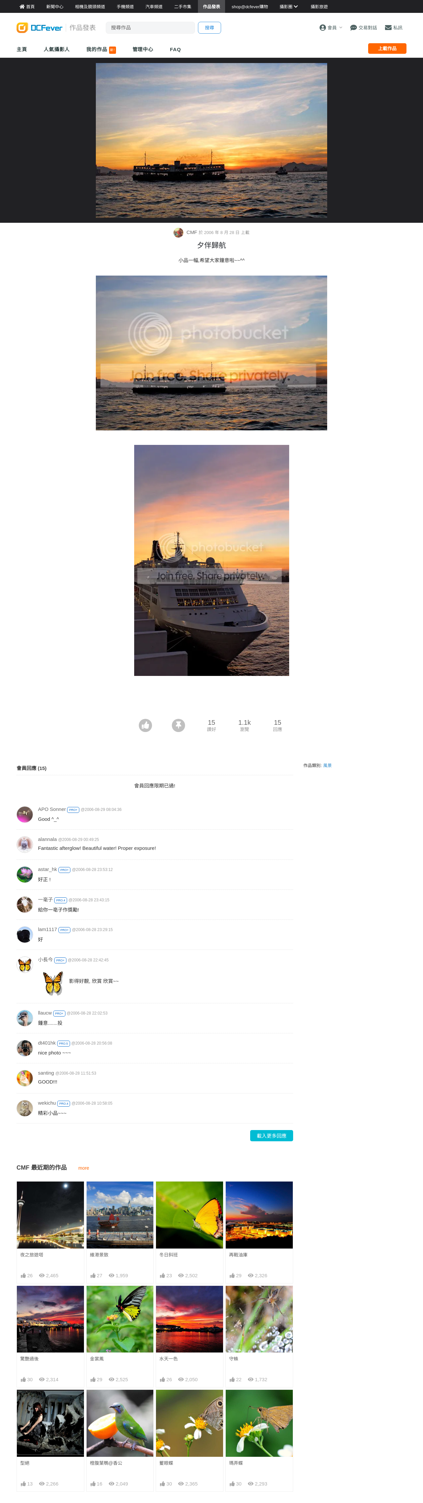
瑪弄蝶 (236, 1401)
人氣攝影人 (57, 49)
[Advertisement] (211, 701)
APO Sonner (52, 809)
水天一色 (168, 1358)
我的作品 (101, 50)
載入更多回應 (272, 1136)
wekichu (47, 1103)
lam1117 (47, 929)
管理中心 (143, 49)
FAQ (175, 49)
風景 (327, 765)
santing (46, 1073)
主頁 (22, 49)
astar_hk (47, 869)
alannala (47, 839)
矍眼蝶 (166, 1401)
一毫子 (45, 899)
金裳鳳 (97, 1358)
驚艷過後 (29, 1358)
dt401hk (47, 1043)
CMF (186, 232)
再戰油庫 (238, 1254)
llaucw (45, 1013)
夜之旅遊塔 (31, 1254)
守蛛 (233, 1358)
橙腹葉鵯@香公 (106, 1463)
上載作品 (387, 48)
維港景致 (99, 1254)
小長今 (45, 959)
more (83, 1168)
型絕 (24, 1463)
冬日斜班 (168, 1254)
